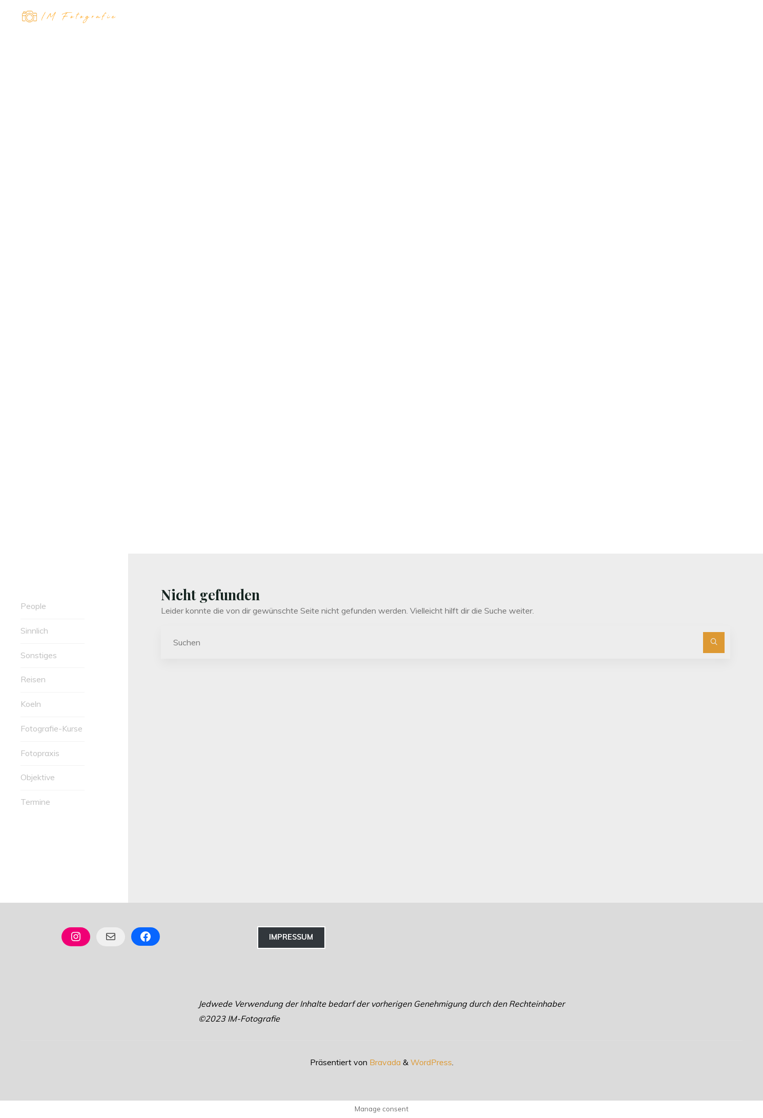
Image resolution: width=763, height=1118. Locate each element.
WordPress (431, 1062)
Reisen (33, 679)
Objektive (37, 778)
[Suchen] (714, 643)
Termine (35, 802)
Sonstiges (38, 655)
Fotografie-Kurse (51, 728)
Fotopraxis (39, 753)
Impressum (291, 937)
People (33, 606)
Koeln (30, 704)
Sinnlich (34, 630)
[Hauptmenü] (733, 17)
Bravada (384, 1062)
